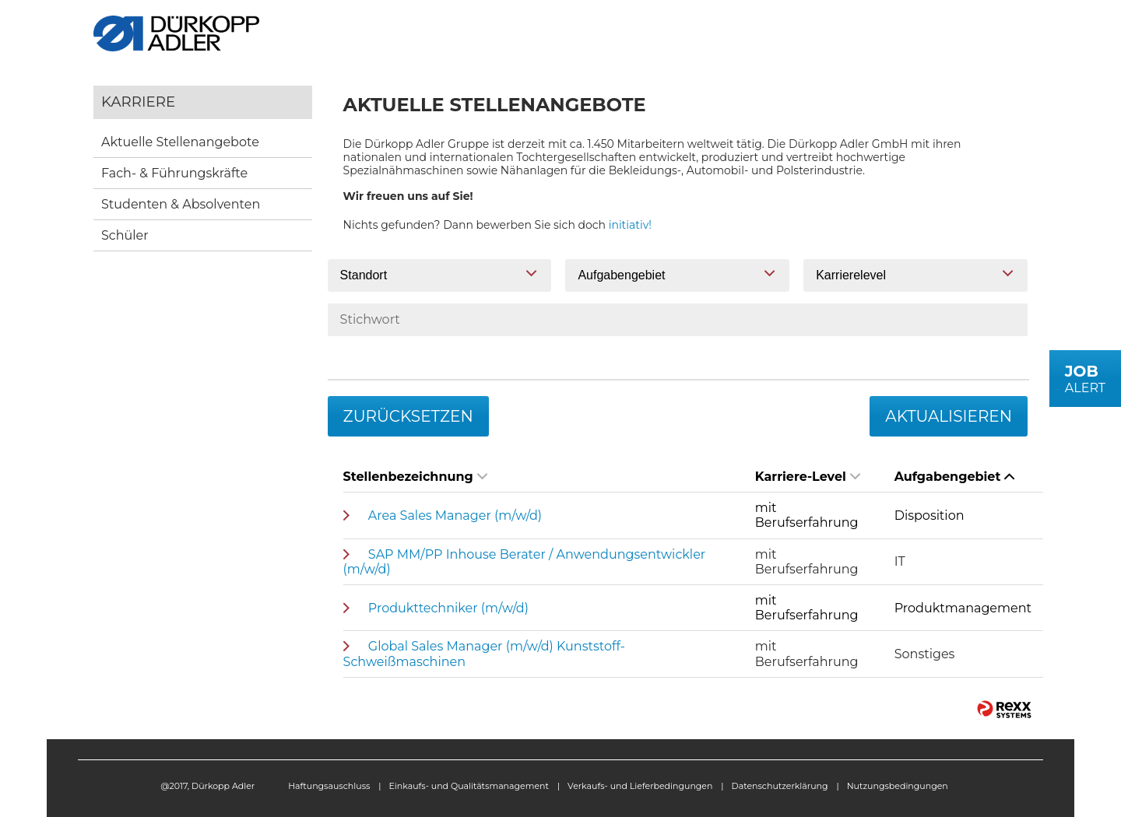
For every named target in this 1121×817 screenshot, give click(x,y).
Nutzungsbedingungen (897, 785)
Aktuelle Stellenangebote (180, 142)
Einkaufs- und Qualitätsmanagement (469, 785)
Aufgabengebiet (954, 476)
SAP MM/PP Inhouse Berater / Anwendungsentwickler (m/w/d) (524, 562)
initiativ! (630, 225)
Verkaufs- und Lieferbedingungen (640, 785)
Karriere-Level (807, 476)
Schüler (125, 235)
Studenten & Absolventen (180, 204)
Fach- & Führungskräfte (174, 173)
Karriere (138, 101)
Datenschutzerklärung (780, 785)
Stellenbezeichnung (415, 476)
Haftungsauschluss (329, 785)
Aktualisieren (948, 416)
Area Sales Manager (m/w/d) (455, 515)
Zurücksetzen (408, 416)
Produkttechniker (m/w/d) (448, 608)
